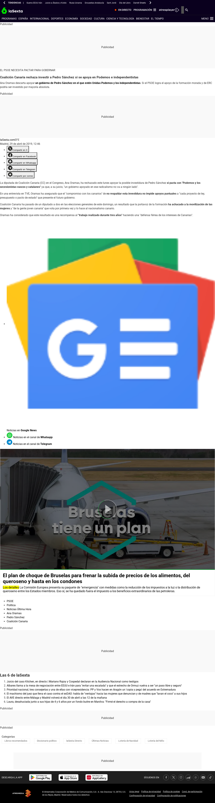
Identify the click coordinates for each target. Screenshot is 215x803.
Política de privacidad (151, 791)
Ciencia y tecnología (120, 18)
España (23, 18)
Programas (9, 18)
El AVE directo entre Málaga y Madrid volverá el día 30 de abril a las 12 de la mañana (57, 697)
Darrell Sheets (139, 3)
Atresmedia (22, 793)
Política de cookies (171, 791)
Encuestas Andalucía (94, 3)
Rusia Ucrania (75, 3)
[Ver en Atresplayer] (197, 10)
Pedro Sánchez (16, 617)
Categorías (8, 736)
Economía (71, 18)
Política (11, 605)
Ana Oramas (14, 613)
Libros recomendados (16, 740)
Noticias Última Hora (19, 609)
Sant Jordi (111, 3)
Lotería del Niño (156, 740)
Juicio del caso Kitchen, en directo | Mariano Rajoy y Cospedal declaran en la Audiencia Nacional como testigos (72, 681)
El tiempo (157, 18)
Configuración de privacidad (142, 795)
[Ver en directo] (151, 10)
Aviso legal (134, 791)
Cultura (99, 18)
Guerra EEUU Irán (34, 3)
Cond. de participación (192, 791)
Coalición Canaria (17, 621)
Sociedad (86, 18)
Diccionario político (47, 740)
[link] (40, 777)
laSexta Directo (74, 740)
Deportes (57, 18)
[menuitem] (151, 10)
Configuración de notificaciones (171, 795)
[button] (4, 3)
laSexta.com (7, 139)
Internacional (39, 18)
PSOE (10, 601)
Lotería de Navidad (128, 740)
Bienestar (142, 18)
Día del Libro (125, 3)
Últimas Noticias (100, 740)
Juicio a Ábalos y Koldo (56, 3)
